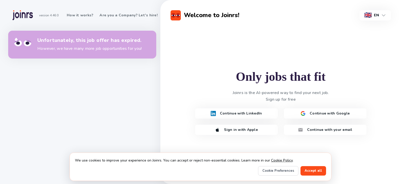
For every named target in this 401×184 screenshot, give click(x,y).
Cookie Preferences (278, 170)
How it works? (80, 15)
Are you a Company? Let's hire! (128, 15)
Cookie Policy (282, 160)
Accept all (313, 170)
